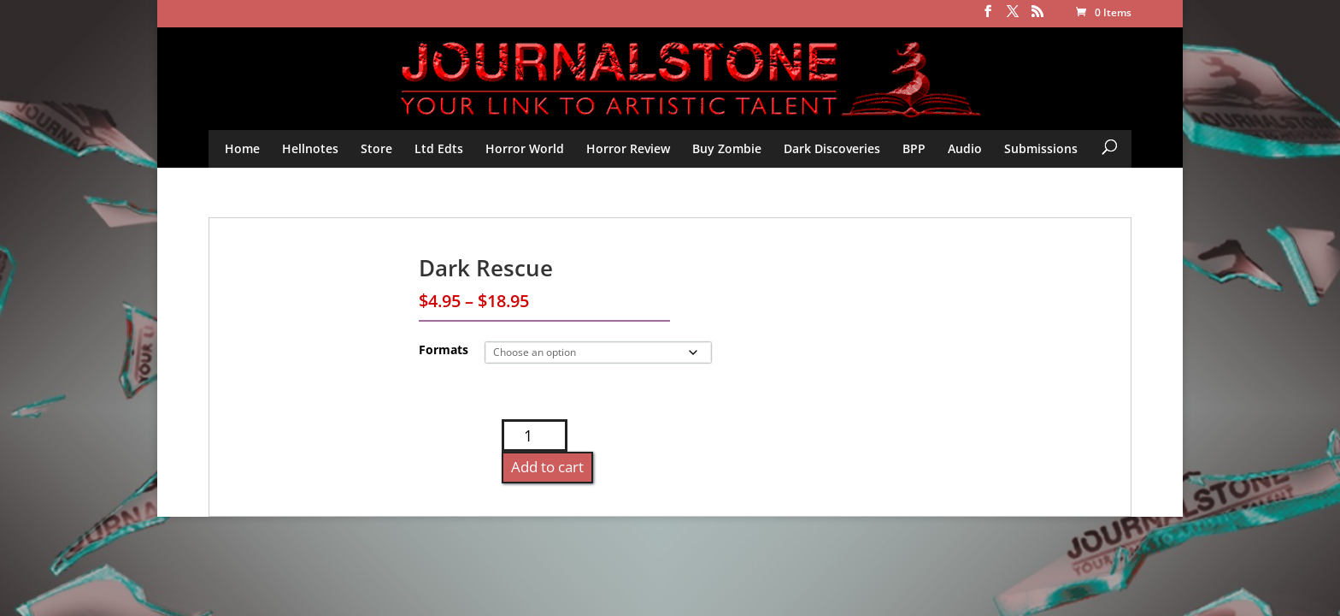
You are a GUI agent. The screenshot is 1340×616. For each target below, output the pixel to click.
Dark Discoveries (832, 148)
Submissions (1041, 148)
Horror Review (628, 148)
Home (242, 148)
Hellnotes (310, 148)
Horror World (524, 148)
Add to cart (547, 467)
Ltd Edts (438, 148)
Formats (443, 349)
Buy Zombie (726, 148)
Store (376, 148)
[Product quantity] (534, 435)
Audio (965, 148)
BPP (914, 148)
